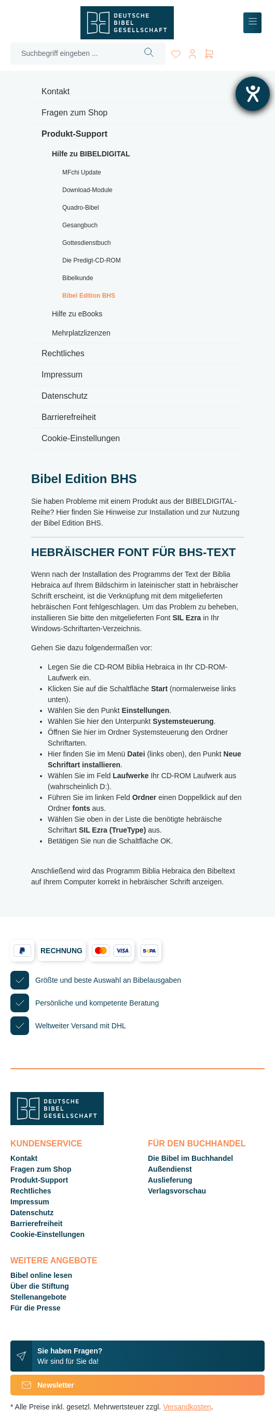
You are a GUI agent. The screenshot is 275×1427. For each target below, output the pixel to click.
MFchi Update (81, 172)
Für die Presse (35, 1308)
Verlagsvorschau (177, 1191)
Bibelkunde (77, 278)
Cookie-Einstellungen (81, 438)
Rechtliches (63, 353)
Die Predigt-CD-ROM (91, 260)
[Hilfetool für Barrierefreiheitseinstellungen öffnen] (253, 94)
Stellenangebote (38, 1297)
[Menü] (252, 23)
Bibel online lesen (41, 1275)
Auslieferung (170, 1180)
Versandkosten (187, 1407)
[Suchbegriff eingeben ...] (71, 53)
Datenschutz (65, 395)
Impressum (62, 374)
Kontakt (56, 91)
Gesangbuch (80, 225)
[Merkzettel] (176, 52)
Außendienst (170, 1169)
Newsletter (42, 1385)
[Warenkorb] (209, 52)
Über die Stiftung (39, 1286)
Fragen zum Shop (74, 112)
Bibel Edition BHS (88, 295)
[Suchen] (149, 53)
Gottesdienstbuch (86, 242)
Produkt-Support (74, 133)
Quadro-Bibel (80, 207)
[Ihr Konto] (192, 52)
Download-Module (87, 190)
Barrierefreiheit (69, 417)
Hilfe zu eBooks (77, 314)
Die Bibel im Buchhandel (190, 1158)
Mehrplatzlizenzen (81, 333)
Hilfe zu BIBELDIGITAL (91, 154)
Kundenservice (46, 1143)
